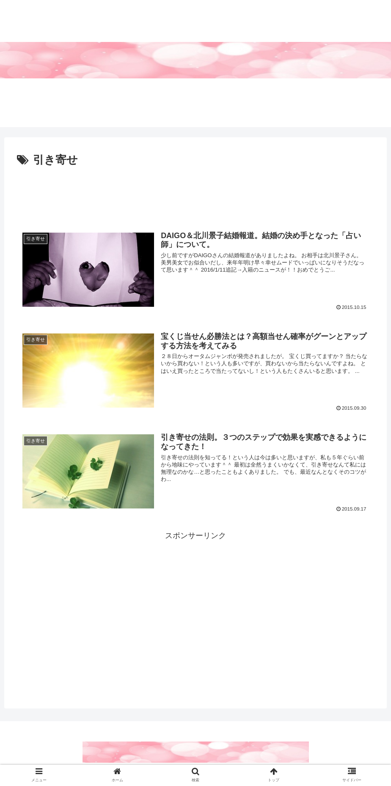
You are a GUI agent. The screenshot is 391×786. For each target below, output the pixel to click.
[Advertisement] (195, 193)
